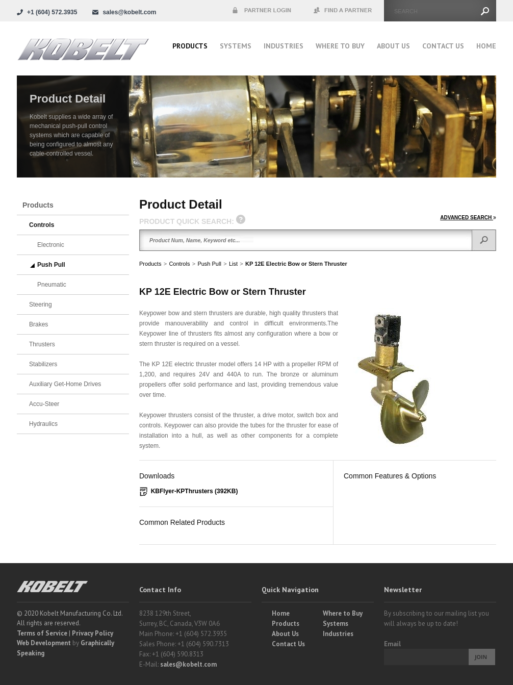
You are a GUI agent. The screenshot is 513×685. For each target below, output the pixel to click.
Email (392, 644)
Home (486, 45)
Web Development (44, 643)
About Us (393, 45)
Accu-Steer (44, 404)
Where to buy (340, 45)
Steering (40, 304)
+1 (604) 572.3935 (52, 12)
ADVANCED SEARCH (468, 217)
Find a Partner (343, 10)
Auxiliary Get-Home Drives (65, 384)
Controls (179, 264)
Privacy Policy (92, 633)
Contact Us (443, 45)
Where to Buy (343, 613)
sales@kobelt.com (188, 664)
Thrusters (42, 344)
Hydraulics (43, 423)
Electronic (50, 244)
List (233, 264)
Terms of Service (42, 633)
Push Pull (209, 264)
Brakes (38, 324)
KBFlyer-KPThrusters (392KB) (194, 491)
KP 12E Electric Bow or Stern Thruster (296, 264)
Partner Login (261, 10)
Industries (283, 45)
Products (190, 45)
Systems (235, 45)
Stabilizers (43, 364)
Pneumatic (51, 284)
